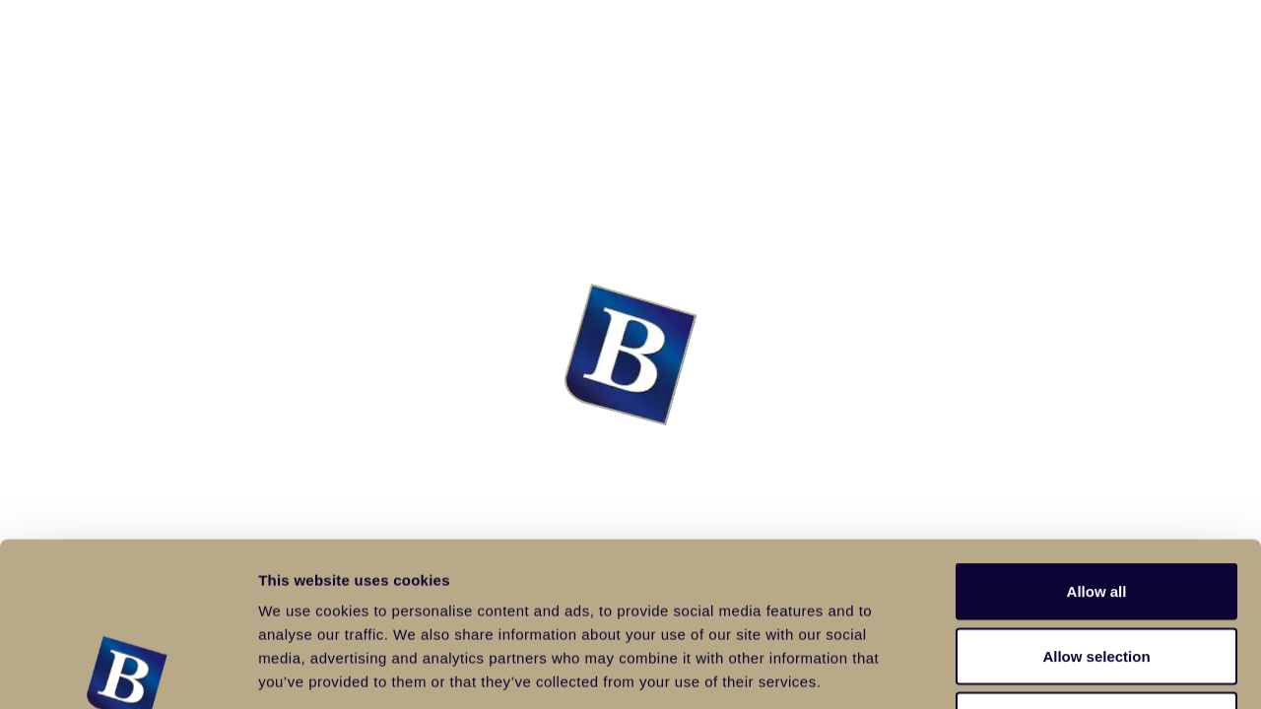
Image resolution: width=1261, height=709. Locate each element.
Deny (1097, 579)
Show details (1034, 670)
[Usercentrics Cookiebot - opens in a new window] (127, 670)
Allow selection (1096, 515)
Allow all (1097, 450)
